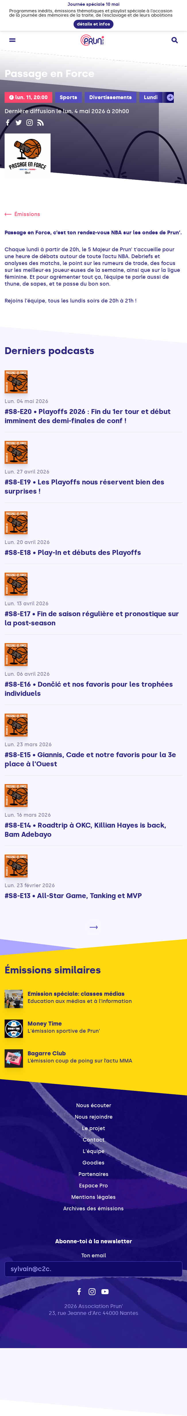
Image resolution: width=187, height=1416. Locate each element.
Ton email (93, 1255)
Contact (94, 1140)
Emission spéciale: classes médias (76, 993)
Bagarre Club (47, 1053)
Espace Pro (93, 1186)
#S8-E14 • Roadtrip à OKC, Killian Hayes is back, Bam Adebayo (85, 829)
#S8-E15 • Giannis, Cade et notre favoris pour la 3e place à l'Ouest (90, 759)
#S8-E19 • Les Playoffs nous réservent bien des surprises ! (84, 486)
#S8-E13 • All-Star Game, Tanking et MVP (73, 895)
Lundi (151, 97)
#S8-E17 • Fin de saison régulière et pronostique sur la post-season (92, 618)
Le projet (93, 1128)
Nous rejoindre (94, 1117)
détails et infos (93, 24)
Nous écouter (93, 1105)
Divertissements (110, 97)
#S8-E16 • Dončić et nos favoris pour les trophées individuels (89, 689)
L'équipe (94, 1151)
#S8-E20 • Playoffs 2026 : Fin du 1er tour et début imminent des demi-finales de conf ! (88, 416)
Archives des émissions (93, 1208)
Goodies (93, 1163)
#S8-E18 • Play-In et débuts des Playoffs (73, 552)
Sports (68, 97)
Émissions (22, 214)
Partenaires (93, 1174)
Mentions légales (93, 1197)
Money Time (45, 1023)
